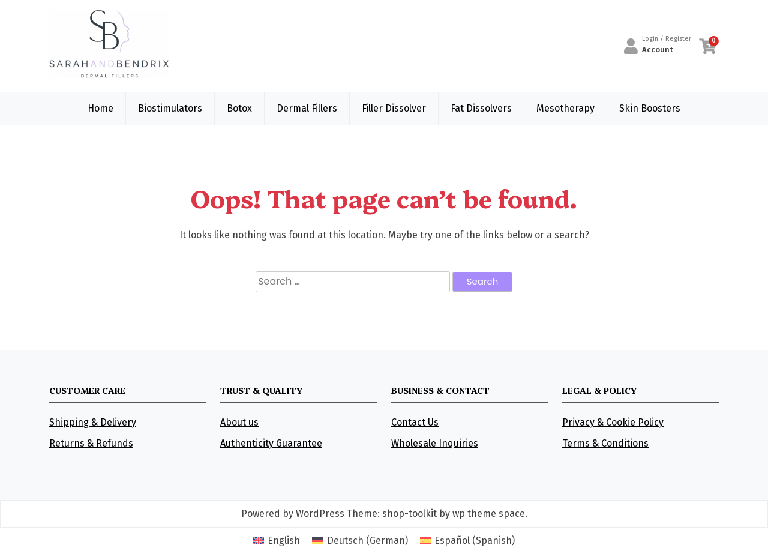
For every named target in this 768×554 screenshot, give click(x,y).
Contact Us (415, 422)
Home (100, 108)
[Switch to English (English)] (276, 540)
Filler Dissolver (394, 108)
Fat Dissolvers (481, 108)
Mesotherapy (565, 108)
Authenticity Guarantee (271, 443)
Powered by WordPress (292, 513)
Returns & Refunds (91, 443)
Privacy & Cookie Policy (613, 422)
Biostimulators (170, 108)
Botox (239, 108)
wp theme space (488, 513)
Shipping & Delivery (92, 422)
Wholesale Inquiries (434, 443)
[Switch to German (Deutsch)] (359, 540)
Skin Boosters (649, 108)
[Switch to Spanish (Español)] (467, 540)
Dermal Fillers (307, 108)
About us (239, 422)
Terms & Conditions (605, 443)
